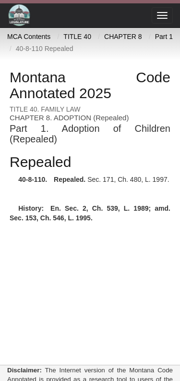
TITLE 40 (77, 36)
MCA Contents (28, 36)
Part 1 (164, 36)
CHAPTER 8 (123, 36)
